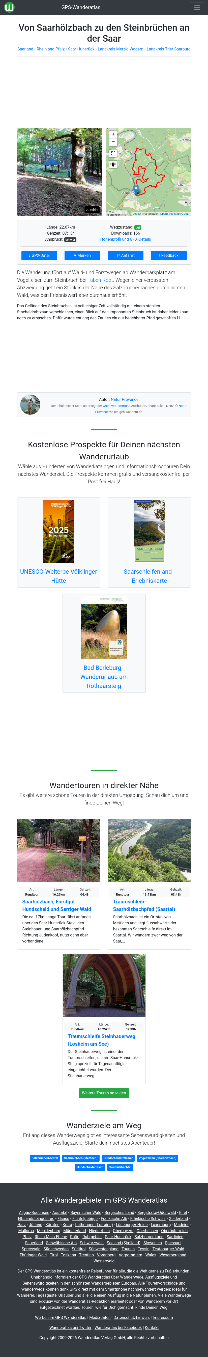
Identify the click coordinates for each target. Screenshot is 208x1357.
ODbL (185, 213)
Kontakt (152, 1327)
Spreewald (31, 1249)
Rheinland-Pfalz (51, 49)
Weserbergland (172, 1255)
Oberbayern (123, 1230)
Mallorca (26, 1230)
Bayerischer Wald (85, 1212)
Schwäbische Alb (61, 1242)
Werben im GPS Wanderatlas (60, 1317)
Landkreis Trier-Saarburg (169, 49)
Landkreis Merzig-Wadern (120, 49)
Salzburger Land (148, 1236)
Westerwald (104, 1261)
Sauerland (34, 1242)
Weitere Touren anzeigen (104, 1093)
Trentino (86, 1255)
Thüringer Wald (33, 1255)
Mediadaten (99, 1317)
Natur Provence (124, 399)
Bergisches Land (119, 1212)
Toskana (68, 1255)
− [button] (113, 142)
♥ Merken (82, 255)
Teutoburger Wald (168, 1249)
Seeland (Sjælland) (123, 1242)
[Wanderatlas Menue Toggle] (197, 7)
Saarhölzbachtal (120, 1167)
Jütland (35, 1224)
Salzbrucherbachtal (45, 1158)
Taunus (128, 1249)
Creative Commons (116, 406)
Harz (21, 1224)
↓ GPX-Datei (39, 255)
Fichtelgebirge (85, 1218)
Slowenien (152, 1242)
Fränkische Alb (114, 1218)
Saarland (25, 49)
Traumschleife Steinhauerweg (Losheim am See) (102, 1040)
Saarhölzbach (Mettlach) (81, 1158)
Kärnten (52, 1224)
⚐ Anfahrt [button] (126, 255)
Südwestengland (103, 1249)
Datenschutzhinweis (131, 1317)
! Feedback (169, 255)
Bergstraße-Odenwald (156, 1212)
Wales (150, 1255)
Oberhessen (147, 1230)
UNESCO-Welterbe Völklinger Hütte (58, 576)
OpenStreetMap (170, 213)
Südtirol (79, 1249)
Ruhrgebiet (92, 1236)
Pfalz (27, 1236)
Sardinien (175, 1236)
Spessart (173, 1242)
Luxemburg (161, 1224)
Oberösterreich (174, 1230)
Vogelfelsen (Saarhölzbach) (157, 1158)
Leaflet (137, 213)
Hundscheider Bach (90, 1167)
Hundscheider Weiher (118, 1158)
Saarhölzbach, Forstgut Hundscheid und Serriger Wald (56, 905)
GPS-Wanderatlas (80, 7)
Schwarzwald (92, 1242)
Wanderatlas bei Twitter (70, 1327)
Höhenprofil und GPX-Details (125, 239)
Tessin (144, 1249)
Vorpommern (130, 1255)
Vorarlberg (106, 1255)
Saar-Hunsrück (81, 49)
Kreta (67, 1224)
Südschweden (56, 1249)
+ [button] (113, 135)
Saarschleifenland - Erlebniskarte (149, 576)
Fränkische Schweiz (147, 1218)
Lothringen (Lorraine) (94, 1224)
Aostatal (60, 1212)
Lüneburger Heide (132, 1224)
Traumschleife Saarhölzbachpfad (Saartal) (144, 905)
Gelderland (178, 1218)
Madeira (181, 1224)
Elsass (63, 1218)
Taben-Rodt (100, 280)
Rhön (74, 1236)
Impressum (163, 1317)
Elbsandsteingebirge (36, 1218)
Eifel (183, 1212)
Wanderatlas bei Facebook (118, 1327)
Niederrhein (99, 1230)
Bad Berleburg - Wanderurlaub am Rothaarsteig (104, 676)
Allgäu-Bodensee (34, 1212)
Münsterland (74, 1230)
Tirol (54, 1255)
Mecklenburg (48, 1230)
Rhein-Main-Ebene (51, 1236)
